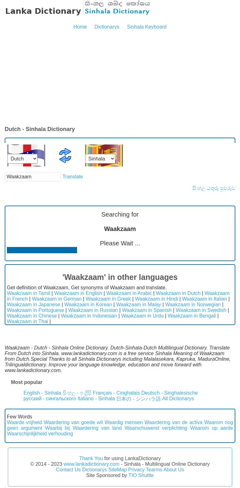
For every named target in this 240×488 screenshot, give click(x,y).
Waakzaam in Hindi (156, 299)
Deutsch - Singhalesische (169, 393)
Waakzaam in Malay (138, 304)
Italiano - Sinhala (96, 398)
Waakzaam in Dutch (178, 293)
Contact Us (68, 469)
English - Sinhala (42, 393)
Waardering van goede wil (73, 422)
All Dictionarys (178, 398)
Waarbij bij (57, 428)
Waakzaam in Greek (108, 299)
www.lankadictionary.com (91, 464)
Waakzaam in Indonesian (89, 315)
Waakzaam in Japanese (33, 304)
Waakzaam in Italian (204, 299)
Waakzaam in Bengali (192, 315)
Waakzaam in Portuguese (35, 310)
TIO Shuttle (141, 475)
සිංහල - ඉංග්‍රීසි (77, 393)
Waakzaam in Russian (93, 310)
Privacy (136, 469)
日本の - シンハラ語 (138, 398)
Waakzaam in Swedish (201, 310)
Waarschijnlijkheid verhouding (40, 433)
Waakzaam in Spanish (147, 310)
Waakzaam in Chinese (32, 315)
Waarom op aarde (211, 428)
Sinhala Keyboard (146, 26)
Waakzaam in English (78, 293)
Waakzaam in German (57, 299)
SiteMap (117, 469)
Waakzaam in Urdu (142, 315)
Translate (72, 176)
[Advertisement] (120, 78)
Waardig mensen (124, 422)
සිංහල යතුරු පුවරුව (213, 188)
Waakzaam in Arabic (129, 293)
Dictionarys (107, 26)
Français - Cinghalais (116, 393)
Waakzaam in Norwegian (193, 304)
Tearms (154, 469)
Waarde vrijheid (24, 422)
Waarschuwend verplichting (156, 428)
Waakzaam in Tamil (28, 293)
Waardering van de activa (173, 422)
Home (80, 26)
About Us (174, 469)
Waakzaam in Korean (88, 304)
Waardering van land (97, 428)
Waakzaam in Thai (27, 321)
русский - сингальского (49, 398)
